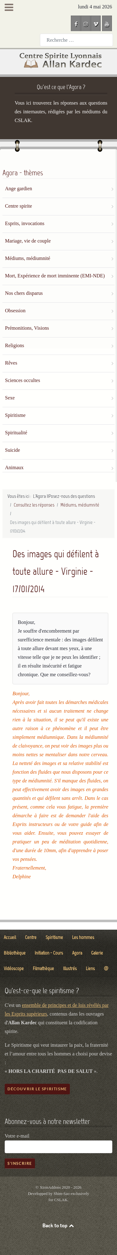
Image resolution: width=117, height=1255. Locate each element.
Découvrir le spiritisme (37, 1089)
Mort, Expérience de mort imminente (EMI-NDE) (55, 275)
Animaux (14, 467)
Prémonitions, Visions (27, 328)
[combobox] (76, 40)
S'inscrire (19, 1163)
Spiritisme (15, 415)
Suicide (12, 450)
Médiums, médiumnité (27, 258)
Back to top (58, 1225)
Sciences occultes (22, 380)
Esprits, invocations (24, 223)
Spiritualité (16, 432)
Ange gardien (18, 188)
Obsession (15, 310)
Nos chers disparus (24, 293)
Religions (14, 345)
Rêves (11, 363)
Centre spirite (18, 206)
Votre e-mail (17, 1136)
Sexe (10, 397)
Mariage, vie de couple (28, 240)
